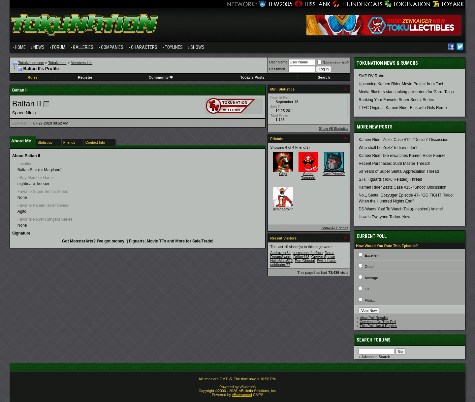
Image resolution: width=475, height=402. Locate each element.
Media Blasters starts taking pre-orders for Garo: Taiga (406, 92)
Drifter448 (301, 257)
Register (85, 77)
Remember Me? (333, 63)
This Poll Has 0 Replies (378, 326)
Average (371, 278)
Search (324, 77)
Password (277, 69)
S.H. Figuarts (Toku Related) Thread (390, 179)
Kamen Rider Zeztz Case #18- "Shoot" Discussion (402, 187)
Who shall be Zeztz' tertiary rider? (388, 147)
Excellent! (373, 255)
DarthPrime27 (334, 174)
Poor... (370, 300)
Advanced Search (376, 357)
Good (369, 267)
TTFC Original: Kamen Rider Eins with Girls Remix (403, 107)
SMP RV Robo (371, 76)
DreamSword (280, 257)
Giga (283, 174)
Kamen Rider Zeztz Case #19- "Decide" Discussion (403, 139)
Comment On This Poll (378, 322)
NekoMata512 (281, 261)
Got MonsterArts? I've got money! (94, 241)
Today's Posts (252, 77)
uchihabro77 (283, 209)
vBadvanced (242, 395)
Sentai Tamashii (308, 176)
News (39, 47)
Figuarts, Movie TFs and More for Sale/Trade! (171, 241)
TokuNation (57, 63)
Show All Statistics (333, 128)
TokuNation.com (31, 63)
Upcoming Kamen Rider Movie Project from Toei (401, 84)
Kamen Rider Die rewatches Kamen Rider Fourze (402, 155)
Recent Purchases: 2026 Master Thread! (394, 163)
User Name (278, 62)
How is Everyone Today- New (384, 217)
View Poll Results (374, 318)
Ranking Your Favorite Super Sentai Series (396, 99)
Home (20, 47)
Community (161, 77)
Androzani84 (280, 253)
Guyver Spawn (323, 257)
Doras (329, 253)
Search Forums (374, 340)
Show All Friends (334, 228)
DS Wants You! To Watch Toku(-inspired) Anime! (401, 209)
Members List (81, 63)
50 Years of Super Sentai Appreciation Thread (399, 171)
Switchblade (326, 261)
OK (367, 289)
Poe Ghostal (305, 261)
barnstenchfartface (308, 253)
